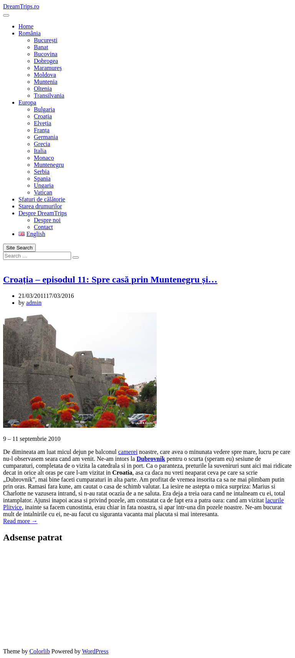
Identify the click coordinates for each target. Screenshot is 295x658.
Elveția (42, 123)
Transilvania (49, 95)
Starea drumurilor (40, 206)
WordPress (95, 651)
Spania (42, 178)
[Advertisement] (51, 598)
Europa (27, 102)
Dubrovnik (150, 458)
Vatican (43, 192)
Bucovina (45, 54)
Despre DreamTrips (42, 213)
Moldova (45, 74)
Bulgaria (44, 109)
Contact (43, 227)
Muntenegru (49, 164)
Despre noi (47, 220)
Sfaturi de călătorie (41, 199)
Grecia (42, 144)
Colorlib (39, 651)
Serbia (42, 171)
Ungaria (44, 185)
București (45, 40)
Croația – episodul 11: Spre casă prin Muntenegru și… (110, 279)
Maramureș (48, 68)
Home (25, 26)
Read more (20, 521)
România (29, 33)
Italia (40, 151)
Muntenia (45, 81)
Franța (42, 130)
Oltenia (43, 88)
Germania (46, 137)
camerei (128, 452)
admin (33, 302)
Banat (41, 47)
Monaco (44, 158)
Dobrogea (46, 61)
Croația (43, 116)
